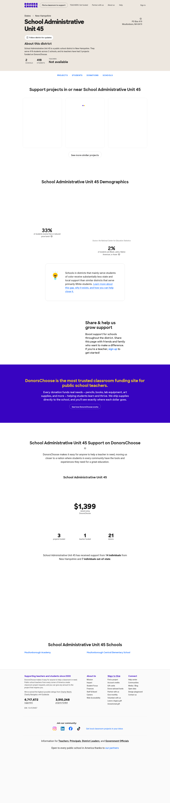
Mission (90, 680)
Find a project (113, 680)
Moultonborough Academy (37, 652)
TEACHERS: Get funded (79, 5)
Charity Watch (66, 692)
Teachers (63, 741)
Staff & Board (92, 692)
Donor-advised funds (116, 689)
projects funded (69, 701)
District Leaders (91, 741)
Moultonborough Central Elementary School (108, 652)
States (27, 15)
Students (77, 75)
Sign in (143, 5)
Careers (90, 695)
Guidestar (45, 694)
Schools (108, 75)
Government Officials (117, 741)
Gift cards (111, 686)
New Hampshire (43, 15)
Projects (62, 75)
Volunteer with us (114, 698)
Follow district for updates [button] (39, 37)
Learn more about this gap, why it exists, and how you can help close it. (89, 288)
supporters (38, 701)
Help (121, 5)
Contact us (132, 695)
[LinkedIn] (62, 728)
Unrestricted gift (114, 704)
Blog (136, 686)
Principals (75, 741)
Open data (132, 689)
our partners (112, 747)
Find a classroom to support (53, 5)
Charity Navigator (31, 694)
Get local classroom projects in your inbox (104, 729)
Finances (90, 689)
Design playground (135, 692)
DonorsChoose (31, 5)
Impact (89, 683)
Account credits (114, 683)
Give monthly (113, 695)
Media (130, 686)
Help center (132, 680)
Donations (93, 75)
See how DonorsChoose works (85, 406)
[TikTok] (78, 728)
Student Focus (92, 686)
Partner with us (98, 5)
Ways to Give (114, 676)
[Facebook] (70, 728)
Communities (133, 683)
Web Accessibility (93, 698)
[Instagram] (54, 728)
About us (111, 5)
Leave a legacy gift (115, 701)
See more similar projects (85, 154)
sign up (113, 349)
